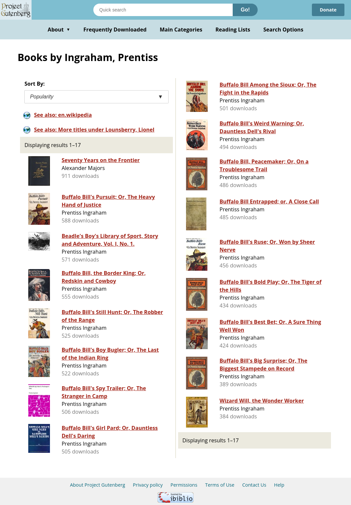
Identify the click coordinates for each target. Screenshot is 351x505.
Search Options (283, 29)
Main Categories (181, 29)
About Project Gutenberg (97, 485)
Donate (328, 10)
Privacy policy (148, 485)
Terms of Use (219, 485)
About (59, 29)
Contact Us (254, 485)
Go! (245, 9)
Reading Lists (233, 29)
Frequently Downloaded (115, 29)
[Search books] (163, 10)
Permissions (184, 485)
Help (279, 485)
